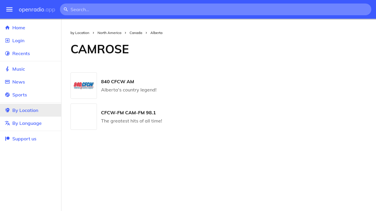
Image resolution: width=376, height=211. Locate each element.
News (30, 81)
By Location (30, 110)
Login (30, 40)
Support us (20, 139)
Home (30, 27)
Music (30, 68)
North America (109, 32)
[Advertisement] (257, 49)
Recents (30, 53)
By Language (30, 123)
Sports (30, 94)
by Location (79, 32)
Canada (136, 32)
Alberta (156, 32)
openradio (37, 9)
